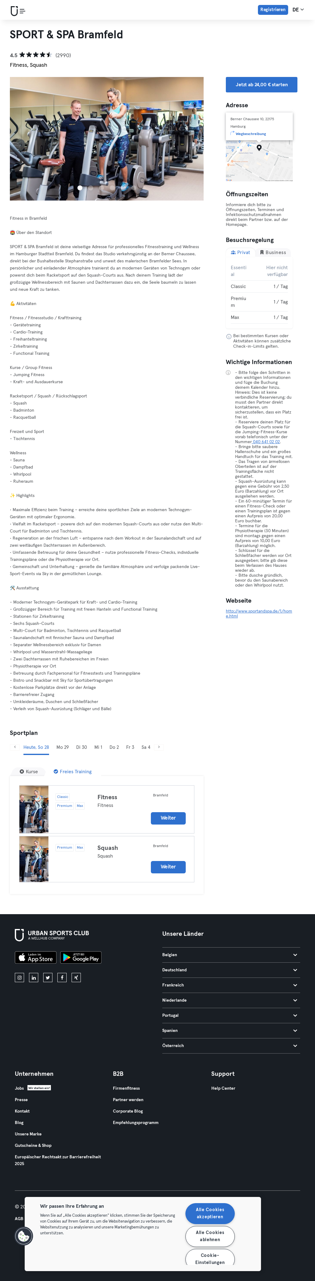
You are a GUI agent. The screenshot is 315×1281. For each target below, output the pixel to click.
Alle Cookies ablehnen (210, 1236)
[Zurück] (15, 747)
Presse (21, 1100)
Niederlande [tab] (229, 1000)
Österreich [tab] (229, 1046)
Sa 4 (146, 747)
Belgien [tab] (229, 955)
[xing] (76, 977)
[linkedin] (33, 977)
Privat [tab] (241, 252)
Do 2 (114, 747)
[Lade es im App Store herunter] (35, 958)
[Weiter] (159, 747)
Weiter (168, 818)
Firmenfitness (126, 1088)
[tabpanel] (259, 293)
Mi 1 (98, 747)
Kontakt (22, 1111)
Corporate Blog (128, 1111)
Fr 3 (130, 747)
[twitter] (47, 977)
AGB (19, 1219)
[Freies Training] (72, 771)
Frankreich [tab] (229, 985)
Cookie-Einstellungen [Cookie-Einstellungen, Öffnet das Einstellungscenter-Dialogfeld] (210, 1259)
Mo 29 (62, 747)
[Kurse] (29, 771)
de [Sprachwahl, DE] (298, 9)
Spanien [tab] (229, 1030)
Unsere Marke (28, 1134)
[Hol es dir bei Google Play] (81, 958)
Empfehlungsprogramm (136, 1123)
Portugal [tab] (229, 1015)
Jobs (19, 1088)
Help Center (223, 1088)
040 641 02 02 (266, 442)
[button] (24, 1236)
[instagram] (19, 977)
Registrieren (273, 9)
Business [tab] (272, 252)
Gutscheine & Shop (33, 1145)
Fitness (107, 797)
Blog (19, 1123)
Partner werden (128, 1100)
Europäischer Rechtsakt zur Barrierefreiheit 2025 (58, 1160)
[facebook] (62, 977)
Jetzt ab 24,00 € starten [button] (262, 84)
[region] (143, 1234)
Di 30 (81, 747)
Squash (107, 848)
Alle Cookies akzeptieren (210, 1213)
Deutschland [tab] (229, 970)
